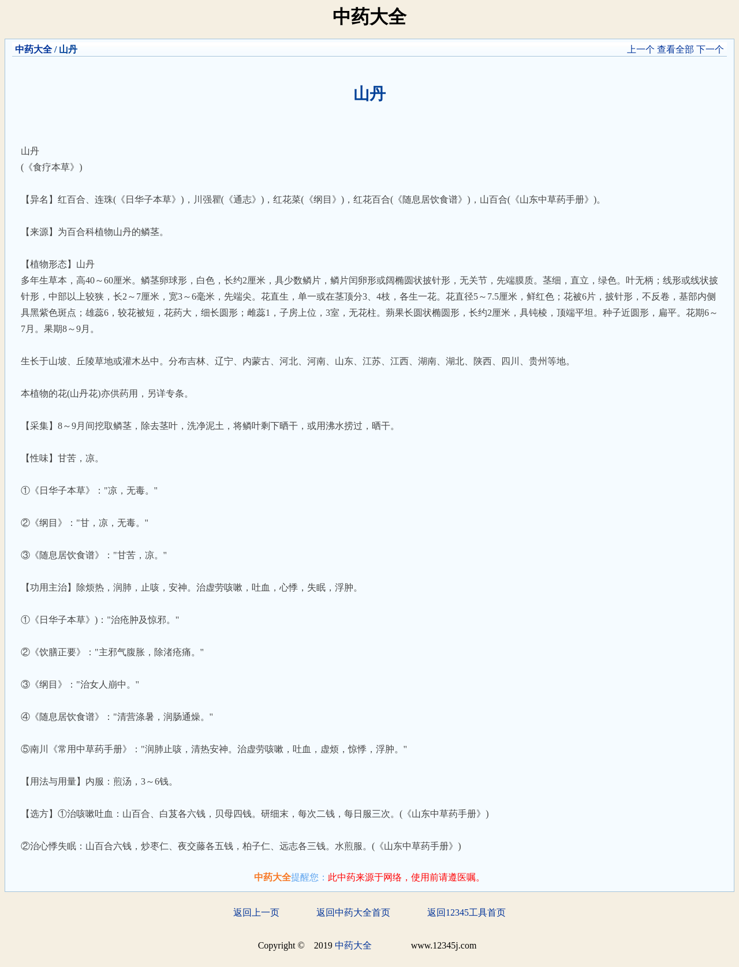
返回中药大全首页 (353, 912)
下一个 (710, 49)
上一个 (641, 49)
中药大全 (33, 49)
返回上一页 (256, 912)
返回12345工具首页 (466, 912)
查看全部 (675, 49)
